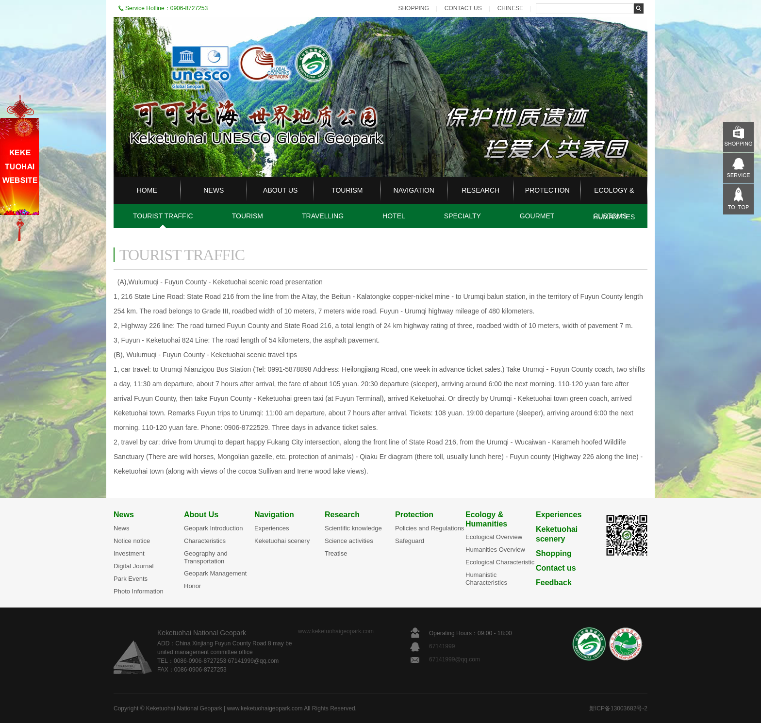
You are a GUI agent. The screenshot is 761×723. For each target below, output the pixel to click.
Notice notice (132, 540)
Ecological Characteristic (499, 562)
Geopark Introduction (213, 528)
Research (342, 514)
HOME (147, 190)
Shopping (554, 553)
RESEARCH (480, 190)
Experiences (271, 528)
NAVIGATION (414, 190)
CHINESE (510, 8)
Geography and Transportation (206, 557)
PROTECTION (547, 190)
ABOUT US (280, 190)
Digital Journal (133, 566)
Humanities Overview (495, 549)
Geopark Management (215, 573)
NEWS (213, 190)
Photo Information (139, 591)
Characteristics (205, 540)
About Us (201, 514)
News (124, 514)
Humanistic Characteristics (486, 578)
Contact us (556, 568)
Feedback (554, 582)
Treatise (336, 553)
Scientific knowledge (353, 528)
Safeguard (409, 540)
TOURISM (347, 190)
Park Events (131, 578)
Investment (129, 553)
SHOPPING (413, 8)
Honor (192, 586)
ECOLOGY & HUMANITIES (614, 203)
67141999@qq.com (454, 659)
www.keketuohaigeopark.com (336, 631)
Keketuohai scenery (282, 540)
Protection (414, 514)
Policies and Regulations (429, 528)
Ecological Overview (493, 537)
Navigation (274, 514)
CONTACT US (463, 8)
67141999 (443, 646)
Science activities (349, 540)
